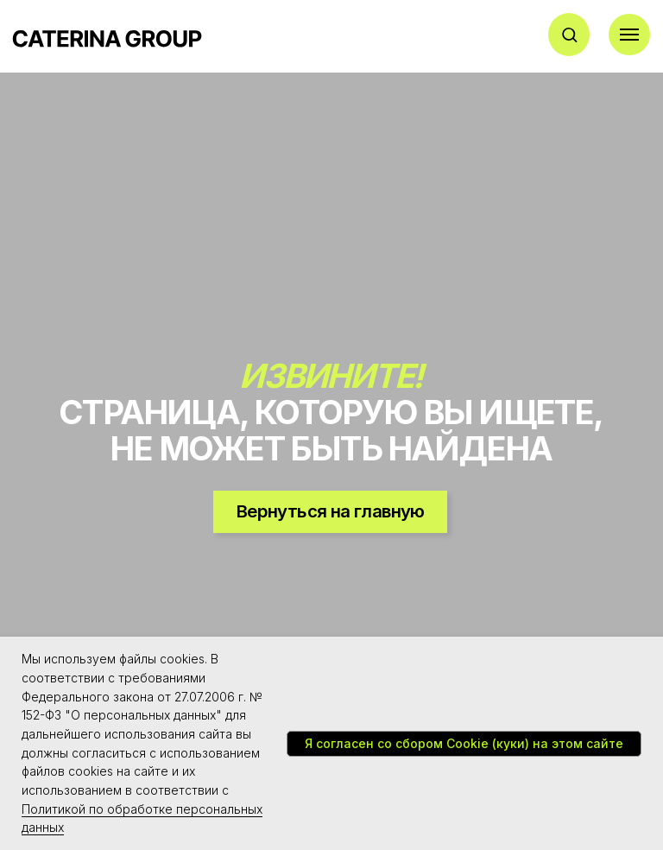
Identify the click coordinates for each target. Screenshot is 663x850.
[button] (569, 34)
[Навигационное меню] (629, 35)
